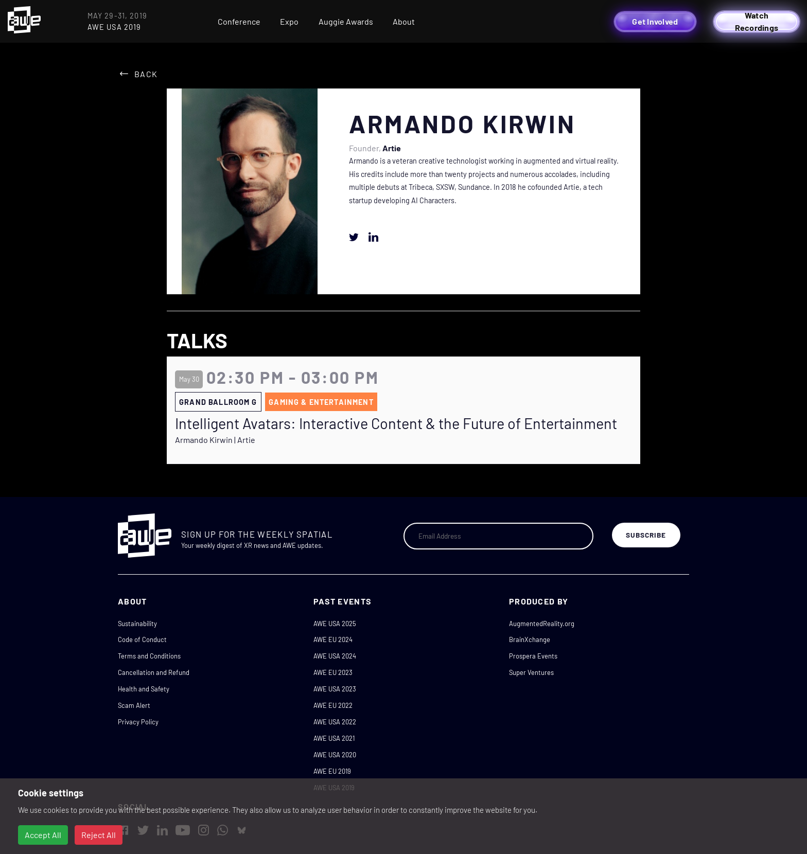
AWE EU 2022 (333, 705)
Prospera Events (533, 656)
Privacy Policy (138, 722)
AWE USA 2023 (334, 689)
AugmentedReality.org (541, 623)
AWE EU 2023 (333, 672)
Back (145, 74)
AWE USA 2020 (334, 755)
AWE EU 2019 (332, 771)
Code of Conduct (142, 639)
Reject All (98, 835)
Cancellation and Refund (153, 672)
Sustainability (137, 623)
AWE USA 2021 (334, 738)
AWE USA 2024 (334, 656)
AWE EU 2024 (333, 639)
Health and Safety (143, 689)
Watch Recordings (757, 21)
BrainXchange (529, 639)
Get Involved (655, 21)
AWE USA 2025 (334, 623)
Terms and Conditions (149, 656)
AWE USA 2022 (334, 722)
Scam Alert (134, 705)
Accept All (43, 835)
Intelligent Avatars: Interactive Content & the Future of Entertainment (396, 423)
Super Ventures (531, 672)
